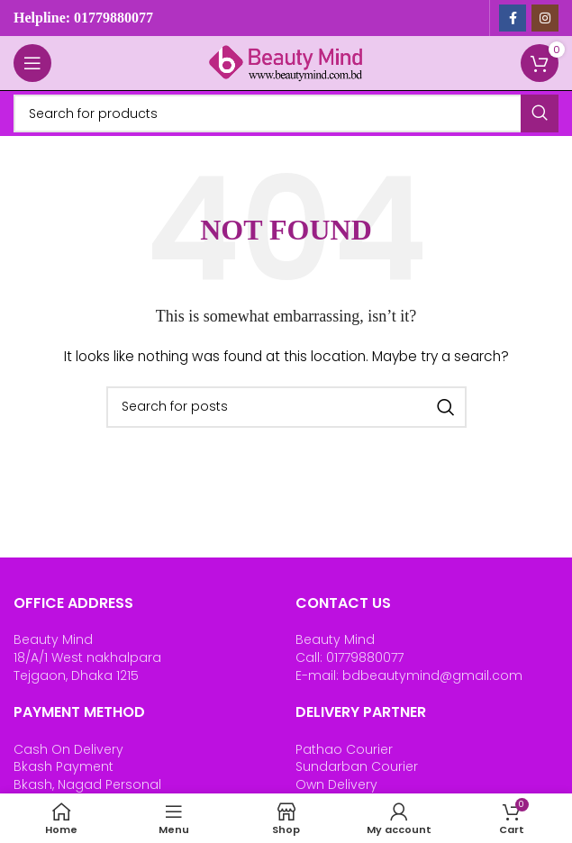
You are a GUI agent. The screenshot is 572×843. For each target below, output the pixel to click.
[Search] (286, 113)
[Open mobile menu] (32, 63)
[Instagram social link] (544, 18)
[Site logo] (286, 62)
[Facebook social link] (512, 18)
